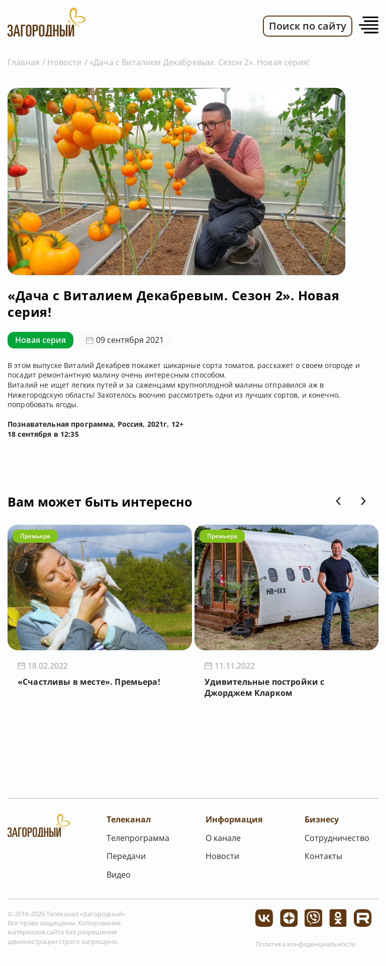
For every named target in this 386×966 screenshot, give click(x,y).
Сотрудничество (337, 837)
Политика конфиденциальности (305, 943)
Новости (64, 62)
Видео (119, 874)
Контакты (323, 856)
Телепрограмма (138, 837)
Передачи (126, 856)
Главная (24, 62)
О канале (223, 837)
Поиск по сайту (307, 26)
